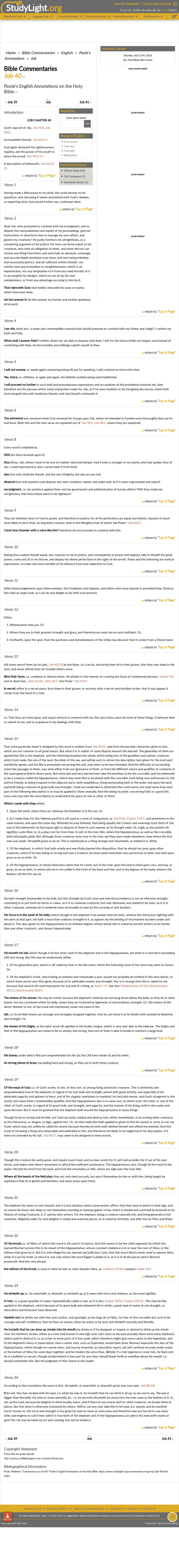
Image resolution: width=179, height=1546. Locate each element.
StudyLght (26, 7)
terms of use (32, 1508)
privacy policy (56, 1508)
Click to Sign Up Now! (156, 3)
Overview (69, 146)
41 (84, 102)
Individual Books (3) (76, 182)
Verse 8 (10, 439)
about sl (133, 1508)
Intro (13, 112)
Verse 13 (11, 656)
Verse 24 (11, 1377)
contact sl (115, 1508)
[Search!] (87, 124)
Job (33, 58)
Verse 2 (10, 218)
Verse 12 (11, 609)
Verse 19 (11, 1079)
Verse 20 (11, 1152)
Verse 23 (11, 1285)
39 (12, 102)
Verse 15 (11, 739)
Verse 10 (11, 547)
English (67, 52)
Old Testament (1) (74, 176)
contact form (153, 1515)
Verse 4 (10, 321)
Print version (71, 141)
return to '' (40, 175)
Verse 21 (11, 1197)
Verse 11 (11, 580)
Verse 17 (11, 945)
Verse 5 (10, 362)
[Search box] (72, 124)
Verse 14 (11, 710)
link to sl (149, 1508)
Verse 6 (10, 410)
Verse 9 (10, 510)
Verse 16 (11, 890)
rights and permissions (89, 1508)
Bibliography (70, 155)
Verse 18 (11, 1047)
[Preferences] (174, 16)
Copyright (69, 150)
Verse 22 (11, 1236)
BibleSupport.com (31, 1458)
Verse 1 (10, 185)
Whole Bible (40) (74, 170)
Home (11, 52)
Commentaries (38, 52)
